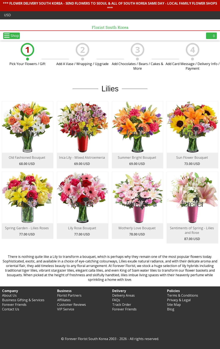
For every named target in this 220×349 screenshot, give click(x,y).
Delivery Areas (123, 295)
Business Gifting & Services (23, 300)
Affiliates (64, 300)
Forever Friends (14, 304)
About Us (9, 295)
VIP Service (65, 309)
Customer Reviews (71, 304)
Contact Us (10, 309)
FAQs (116, 300)
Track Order (121, 304)
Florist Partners (69, 295)
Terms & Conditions (182, 295)
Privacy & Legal (179, 300)
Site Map (174, 304)
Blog (170, 309)
